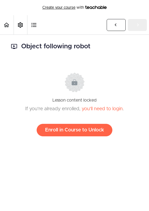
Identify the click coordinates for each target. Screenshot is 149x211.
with (74, 7)
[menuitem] (20, 24)
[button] (7, 24)
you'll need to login (102, 108)
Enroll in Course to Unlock (74, 130)
